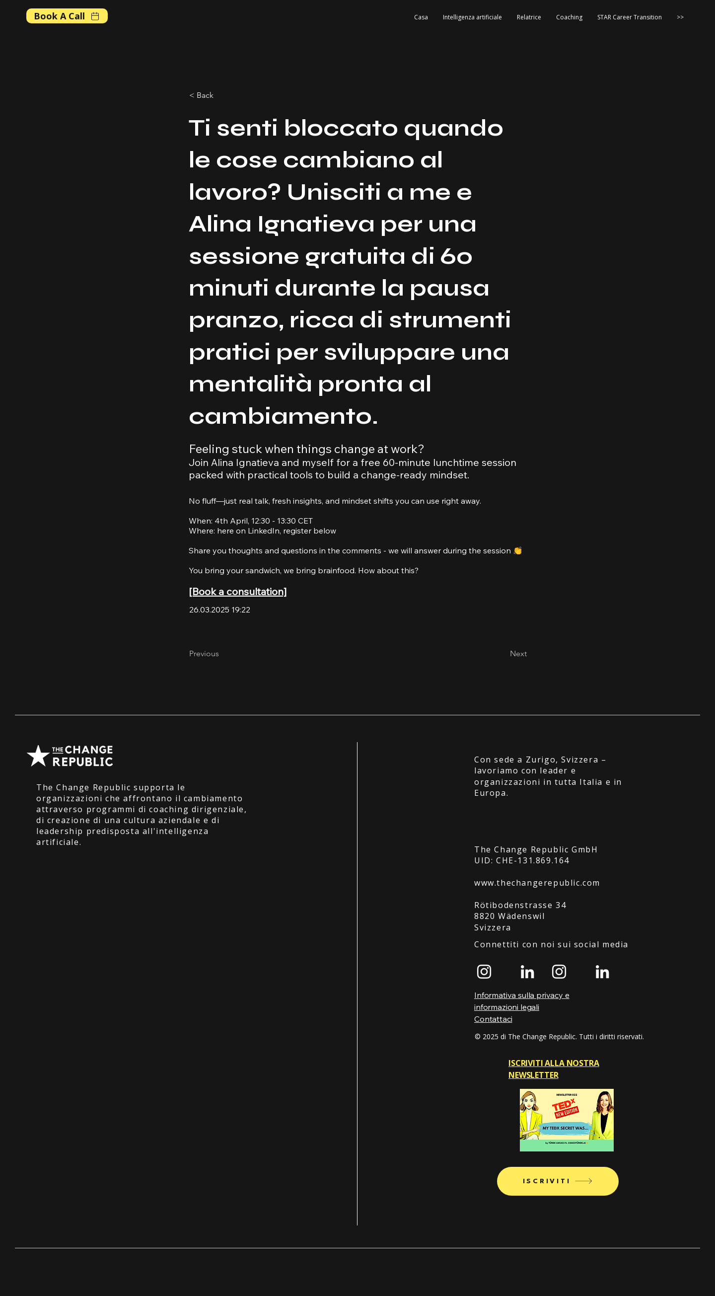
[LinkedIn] (527, 971)
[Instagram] (484, 971)
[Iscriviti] (558, 1181)
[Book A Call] (67, 15)
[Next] (502, 654)
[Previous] (222, 654)
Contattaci (493, 1019)
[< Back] (222, 95)
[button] (569, 17)
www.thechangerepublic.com (537, 882)
